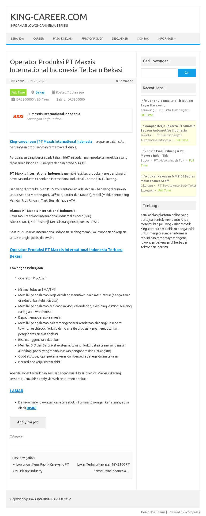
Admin (20, 81)
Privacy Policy (92, 38)
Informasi (165, 38)
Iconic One (148, 512)
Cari (187, 72)
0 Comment (124, 81)
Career (38, 38)
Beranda (17, 38)
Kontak (143, 38)
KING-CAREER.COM (49, 17)
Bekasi (40, 92)
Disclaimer (120, 38)
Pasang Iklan (62, 38)
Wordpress (192, 512)
